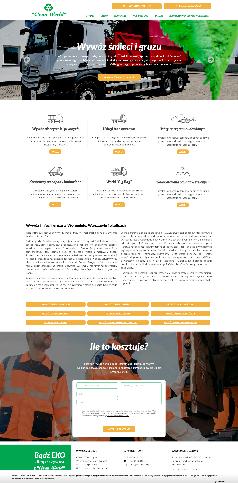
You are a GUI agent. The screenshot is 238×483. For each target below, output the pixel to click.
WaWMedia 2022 (191, 469)
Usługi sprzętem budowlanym (91, 467)
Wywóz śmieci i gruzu (87, 457)
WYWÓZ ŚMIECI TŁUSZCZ (118, 304)
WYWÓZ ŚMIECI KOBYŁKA (180, 304)
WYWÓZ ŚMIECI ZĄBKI (55, 322)
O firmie (90, 16)
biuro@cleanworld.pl (188, 5)
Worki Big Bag (140, 16)
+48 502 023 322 (137, 6)
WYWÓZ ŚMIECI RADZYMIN (56, 304)
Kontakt (158, 16)
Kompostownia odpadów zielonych (189, 16)
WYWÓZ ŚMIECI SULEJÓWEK (180, 313)
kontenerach (87, 232)
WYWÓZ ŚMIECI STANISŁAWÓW (180, 322)
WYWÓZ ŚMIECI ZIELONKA (55, 313)
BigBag (39, 236)
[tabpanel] (119, 59)
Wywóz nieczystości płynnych (91, 460)
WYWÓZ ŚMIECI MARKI (118, 313)
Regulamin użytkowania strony (187, 460)
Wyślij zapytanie (119, 429)
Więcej (55, 152)
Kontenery (120, 16)
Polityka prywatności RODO (118, 415)
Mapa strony (178, 464)
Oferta (104, 16)
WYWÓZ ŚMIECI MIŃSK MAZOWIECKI (118, 322)
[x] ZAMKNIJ (220, 481)
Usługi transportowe (87, 464)
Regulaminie (48, 478)
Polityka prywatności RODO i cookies (191, 457)
